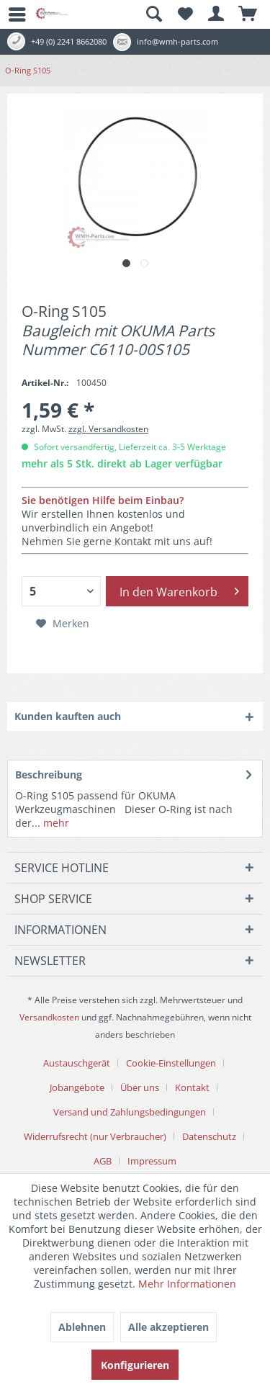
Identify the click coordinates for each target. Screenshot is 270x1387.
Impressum (151, 1160)
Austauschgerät (76, 1062)
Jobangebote (77, 1087)
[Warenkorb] (248, 14)
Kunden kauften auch (67, 716)
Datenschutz (209, 1136)
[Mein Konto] (216, 14)
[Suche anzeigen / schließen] (153, 14)
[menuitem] (11, 14)
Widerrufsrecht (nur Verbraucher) (95, 1136)
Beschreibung (48, 774)
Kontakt (192, 1087)
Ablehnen (82, 1327)
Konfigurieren (135, 1365)
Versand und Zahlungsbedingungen (129, 1111)
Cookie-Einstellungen (171, 1062)
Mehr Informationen (187, 1284)
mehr (54, 823)
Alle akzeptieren (168, 1327)
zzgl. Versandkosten (108, 429)
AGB (103, 1160)
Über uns (139, 1087)
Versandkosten (49, 1017)
